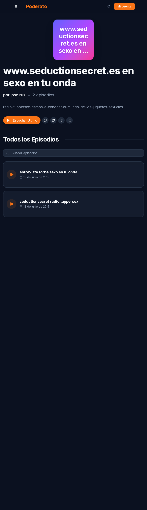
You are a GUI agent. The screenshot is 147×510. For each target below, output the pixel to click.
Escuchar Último (21, 120)
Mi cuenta (124, 6)
